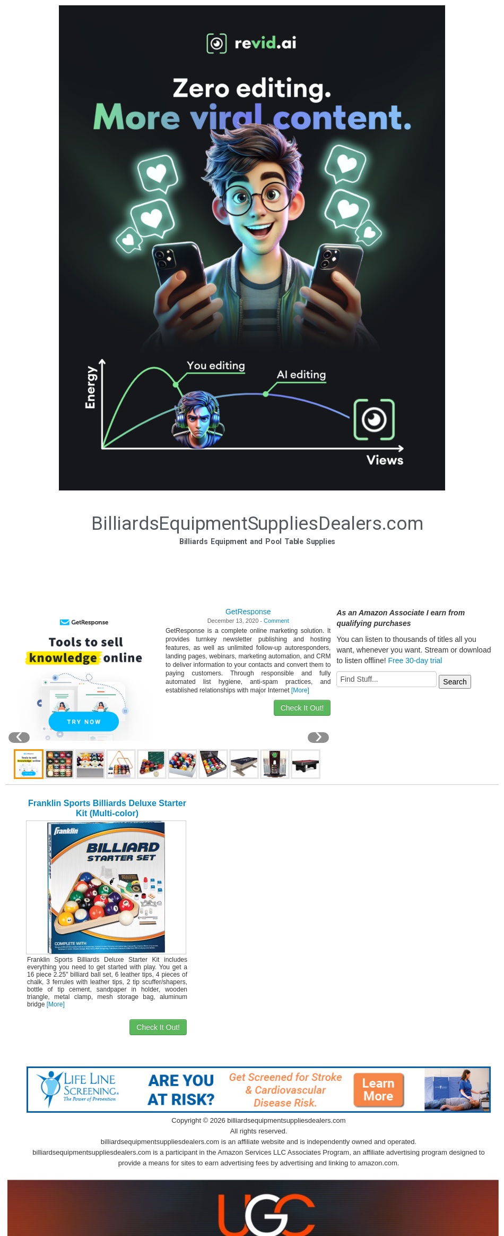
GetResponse (248, 611)
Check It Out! (302, 708)
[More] (300, 690)
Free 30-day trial (415, 660)
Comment (276, 620)
